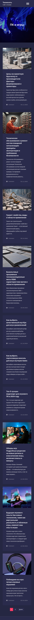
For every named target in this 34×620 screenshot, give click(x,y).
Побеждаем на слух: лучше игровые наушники (15, 582)
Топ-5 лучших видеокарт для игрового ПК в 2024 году (17, 393)
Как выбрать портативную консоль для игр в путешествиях (16, 358)
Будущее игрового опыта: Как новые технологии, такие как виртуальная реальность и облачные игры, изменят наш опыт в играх (16, 520)
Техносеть (7, 2)
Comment (11, 104)
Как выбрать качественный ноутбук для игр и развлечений (16, 322)
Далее (21, 609)
